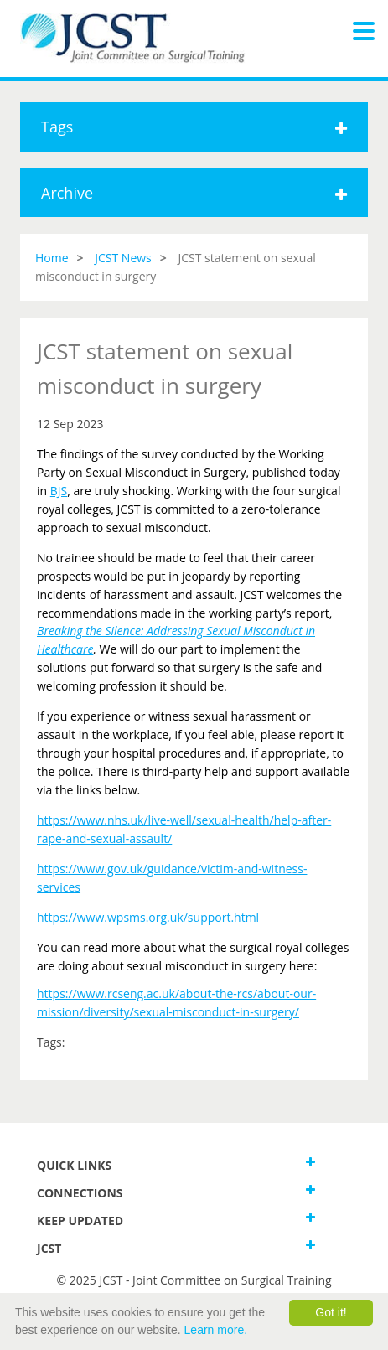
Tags (194, 126)
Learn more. (215, 1330)
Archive (194, 193)
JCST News (123, 258)
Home (52, 258)
